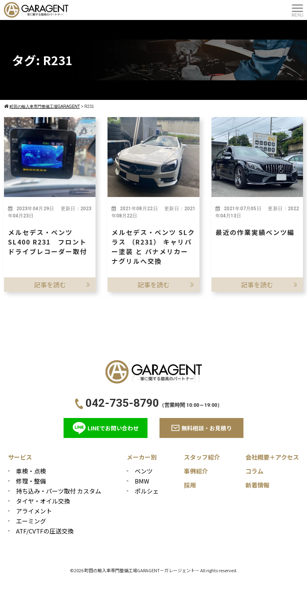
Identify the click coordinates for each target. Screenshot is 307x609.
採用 (190, 485)
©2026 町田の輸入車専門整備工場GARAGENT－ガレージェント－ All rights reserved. (153, 570)
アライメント (34, 511)
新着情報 (257, 485)
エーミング (31, 521)
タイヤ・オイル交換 (43, 501)
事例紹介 (196, 471)
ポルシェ (147, 491)
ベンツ (144, 471)
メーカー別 (142, 457)
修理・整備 (31, 481)
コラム (254, 471)
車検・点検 (31, 471)
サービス (20, 457)
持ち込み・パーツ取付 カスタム (58, 491)
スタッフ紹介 (202, 457)
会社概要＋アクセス (272, 457)
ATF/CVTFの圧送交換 (45, 531)
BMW (142, 481)
